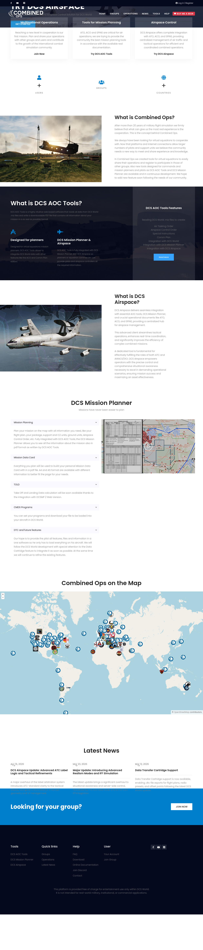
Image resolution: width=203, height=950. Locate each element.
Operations (130, 13)
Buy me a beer (183, 13)
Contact (77, 875)
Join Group (110, 859)
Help (167, 13)
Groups (114, 13)
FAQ (75, 854)
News (145, 13)
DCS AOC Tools (19, 854)
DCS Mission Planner (22, 859)
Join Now (39, 54)
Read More (164, 257)
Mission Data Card (24, 457)
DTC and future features (27, 530)
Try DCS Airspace (164, 54)
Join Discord (80, 870)
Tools (156, 13)
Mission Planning (23, 422)
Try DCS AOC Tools (101, 54)
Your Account (111, 854)
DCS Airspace (18, 864)
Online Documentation (85, 864)
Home (102, 13)
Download (78, 859)
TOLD (17, 484)
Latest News (48, 864)
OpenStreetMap (181, 712)
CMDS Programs (23, 507)
